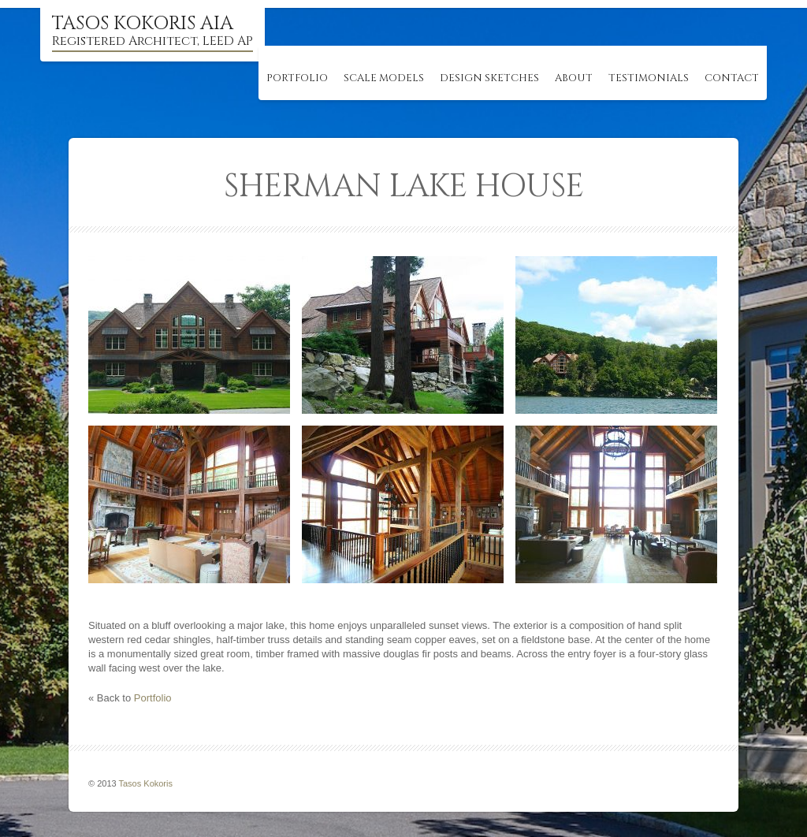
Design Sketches (489, 78)
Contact (732, 78)
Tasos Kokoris (146, 783)
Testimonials (648, 78)
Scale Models (384, 78)
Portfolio (297, 78)
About (574, 78)
